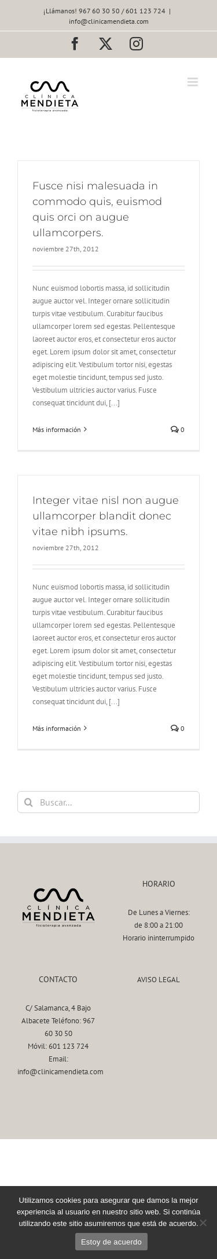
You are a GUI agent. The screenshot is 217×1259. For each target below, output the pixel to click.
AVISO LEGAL (158, 979)
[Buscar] (28, 802)
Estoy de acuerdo (111, 1242)
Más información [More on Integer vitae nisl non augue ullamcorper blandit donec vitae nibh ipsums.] (56, 728)
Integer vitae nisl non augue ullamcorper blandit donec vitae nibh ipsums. (105, 516)
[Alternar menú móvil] (193, 82)
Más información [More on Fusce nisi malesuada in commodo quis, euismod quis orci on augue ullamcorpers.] (56, 429)
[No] (202, 1222)
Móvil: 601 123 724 (58, 1046)
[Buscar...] (108, 802)
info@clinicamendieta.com (109, 21)
